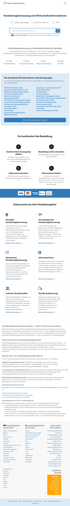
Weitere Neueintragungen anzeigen (35, 120)
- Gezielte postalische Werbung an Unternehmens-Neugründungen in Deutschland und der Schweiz (54, 485)
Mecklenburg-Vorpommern (12, 445)
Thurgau (6, 475)
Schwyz (5, 471)
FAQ (16, 501)
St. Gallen (28, 462)
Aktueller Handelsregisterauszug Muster (15, 393)
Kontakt (10, 501)
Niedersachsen (8, 447)
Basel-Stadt (29, 439)
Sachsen (6, 455)
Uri (4, 479)
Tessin (5, 477)
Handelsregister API (54, 464)
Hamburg (6, 441)
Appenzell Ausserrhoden (33, 433)
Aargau (27, 431)
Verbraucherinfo (28, 501)
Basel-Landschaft (31, 437)
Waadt (5, 481)
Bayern (5, 433)
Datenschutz (38, 501)
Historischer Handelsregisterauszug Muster (16, 397)
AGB (45, 501)
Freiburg (28, 443)
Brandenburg (7, 437)
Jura (26, 451)
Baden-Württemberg (10, 431)
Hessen (5, 443)
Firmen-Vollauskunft (11, 413)
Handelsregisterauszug (54, 431)
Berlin (5, 435)
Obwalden (28, 460)
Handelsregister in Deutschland (11, 427)
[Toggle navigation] (65, 3)
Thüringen (6, 462)
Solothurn (6, 473)
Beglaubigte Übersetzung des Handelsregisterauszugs (22, 407)
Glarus (27, 447)
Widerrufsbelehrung (54, 501)
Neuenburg (29, 455)
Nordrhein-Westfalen (10, 449)
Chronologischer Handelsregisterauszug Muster (17, 395)
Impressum (35, 503)
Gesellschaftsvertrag (54, 462)
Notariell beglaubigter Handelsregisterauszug (19, 405)
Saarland (6, 453)
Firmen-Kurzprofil (10, 411)
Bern (26, 441)
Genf (26, 445)
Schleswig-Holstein (9, 460)
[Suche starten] (58, 31)
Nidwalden (28, 457)
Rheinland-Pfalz (8, 451)
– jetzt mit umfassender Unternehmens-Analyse (36, 35)
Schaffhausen (7, 469)
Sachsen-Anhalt (8, 457)
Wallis (5, 483)
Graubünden (29, 449)
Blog (19, 501)
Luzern (27, 453)
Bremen (5, 439)
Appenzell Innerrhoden (32, 435)
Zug (4, 485)
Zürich (5, 487)
